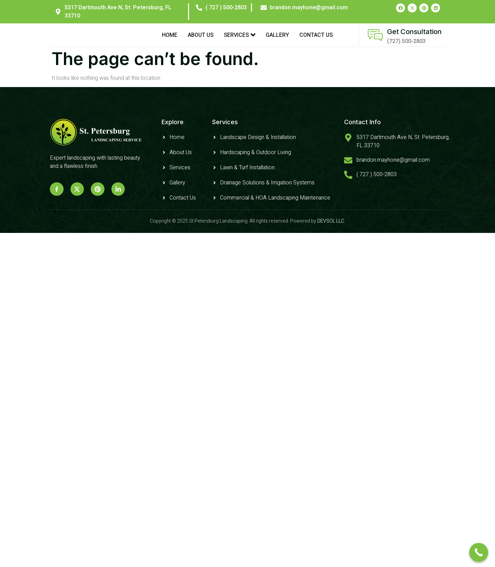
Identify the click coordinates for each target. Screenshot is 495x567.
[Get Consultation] (375, 39)
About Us (200, 39)
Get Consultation (414, 36)
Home (169, 39)
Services (239, 39)
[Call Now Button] (478, 552)
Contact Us (316, 39)
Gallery (277, 39)
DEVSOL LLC (330, 229)
